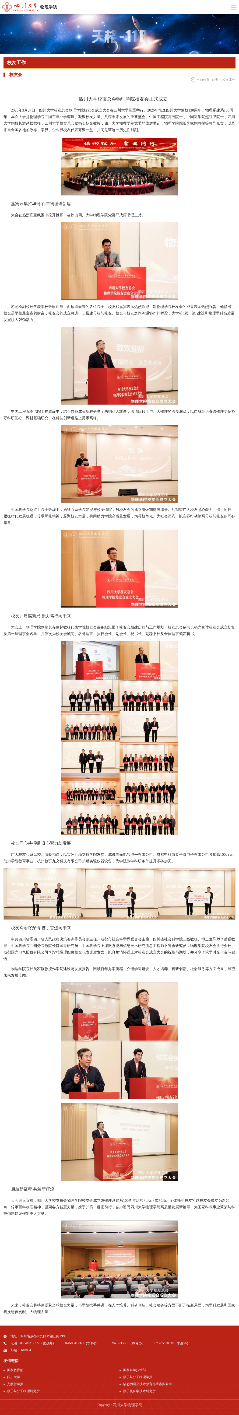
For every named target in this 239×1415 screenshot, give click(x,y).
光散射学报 (15, 1384)
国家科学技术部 (134, 1370)
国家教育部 (15, 1370)
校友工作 (228, 79)
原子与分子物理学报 (137, 1377)
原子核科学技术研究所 (139, 1391)
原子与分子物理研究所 (23, 1391)
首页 (215, 79)
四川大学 (13, 1377)
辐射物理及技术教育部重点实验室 (147, 1384)
